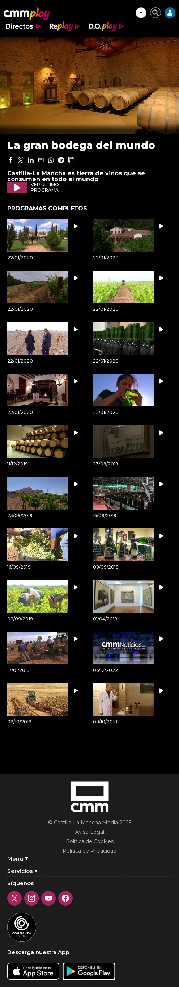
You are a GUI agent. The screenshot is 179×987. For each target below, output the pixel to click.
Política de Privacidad (89, 851)
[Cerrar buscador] (155, 12)
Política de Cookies (90, 841)
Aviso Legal (89, 832)
